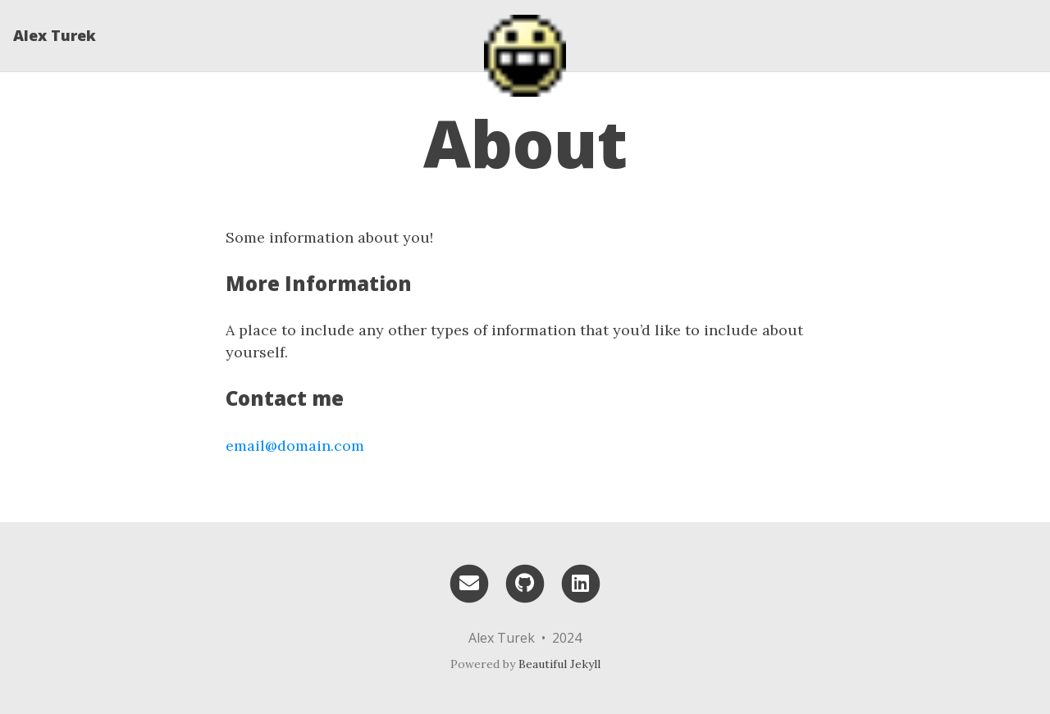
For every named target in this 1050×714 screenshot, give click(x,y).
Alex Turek (54, 35)
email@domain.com (295, 445)
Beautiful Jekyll (559, 664)
